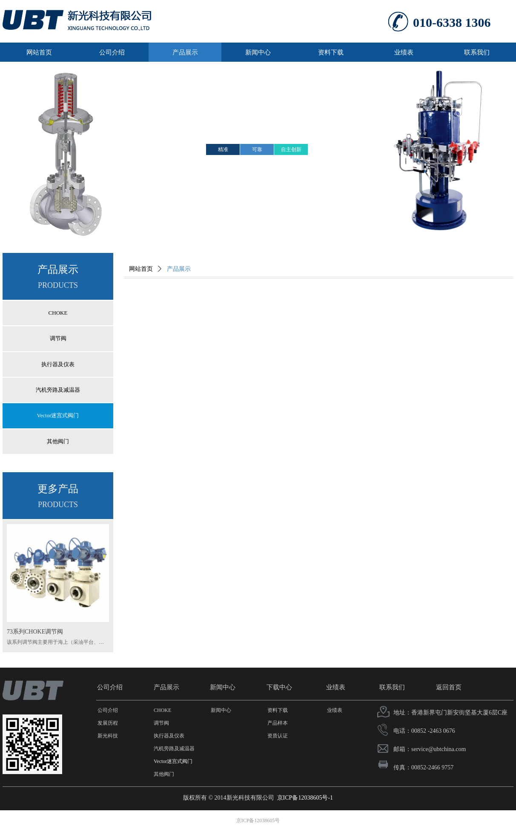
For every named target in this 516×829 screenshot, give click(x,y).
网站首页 (141, 269)
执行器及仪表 (58, 364)
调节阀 (58, 338)
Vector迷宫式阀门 (58, 415)
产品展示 (179, 269)
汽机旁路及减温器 (58, 390)
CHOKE (58, 313)
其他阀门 (58, 441)
